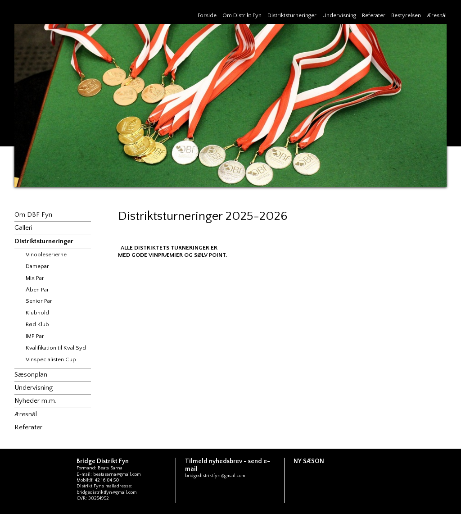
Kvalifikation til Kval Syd (56, 348)
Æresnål (437, 15)
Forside (207, 15)
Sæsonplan (30, 374)
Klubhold (37, 312)
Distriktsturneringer (291, 15)
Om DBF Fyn (33, 214)
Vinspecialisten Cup (51, 359)
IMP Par (35, 336)
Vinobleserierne (46, 254)
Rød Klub (37, 324)
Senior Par (39, 301)
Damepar (37, 266)
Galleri (23, 228)
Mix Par (35, 278)
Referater (373, 15)
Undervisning (339, 15)
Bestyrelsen (406, 15)
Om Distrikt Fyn (242, 15)
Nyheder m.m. (35, 401)
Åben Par (37, 290)
